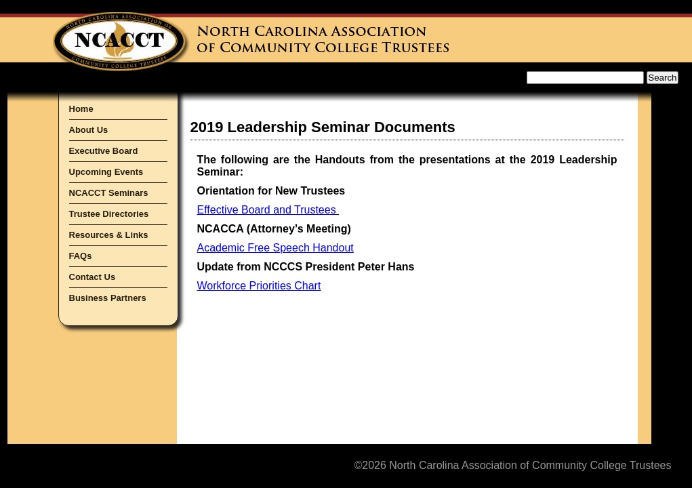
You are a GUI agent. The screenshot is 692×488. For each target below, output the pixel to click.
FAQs (80, 256)
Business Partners (107, 298)
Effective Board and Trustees (268, 210)
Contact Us (92, 277)
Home (81, 109)
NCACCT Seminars (108, 193)
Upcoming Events (106, 172)
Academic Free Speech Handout (275, 247)
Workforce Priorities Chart (259, 285)
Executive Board (103, 151)
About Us (88, 130)
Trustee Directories (109, 214)
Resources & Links (108, 235)
